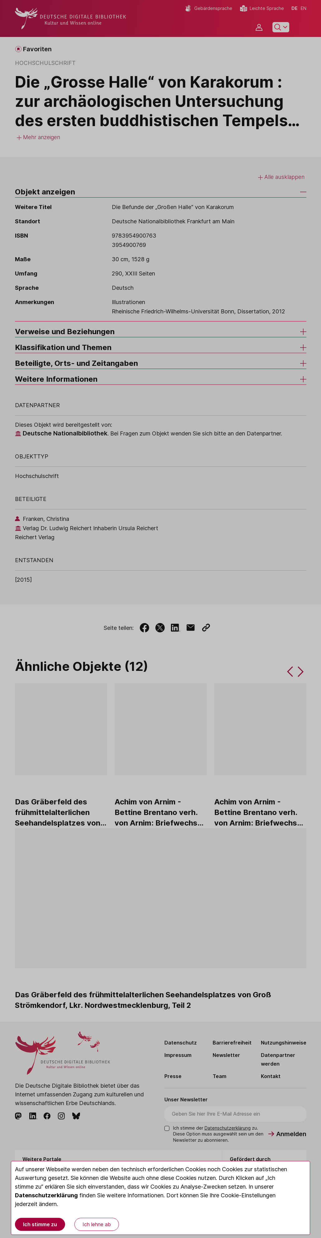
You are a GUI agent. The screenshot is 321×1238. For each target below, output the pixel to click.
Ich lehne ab (97, 1224)
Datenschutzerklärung (46, 1195)
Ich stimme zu (40, 1224)
